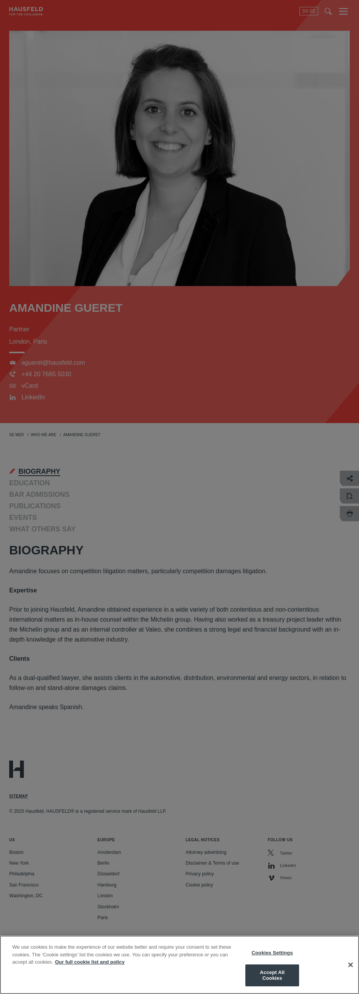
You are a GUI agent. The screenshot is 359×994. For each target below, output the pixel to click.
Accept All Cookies (272, 975)
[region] (179, 965)
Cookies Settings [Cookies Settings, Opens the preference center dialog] (272, 953)
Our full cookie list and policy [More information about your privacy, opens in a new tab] (89, 962)
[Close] (350, 964)
